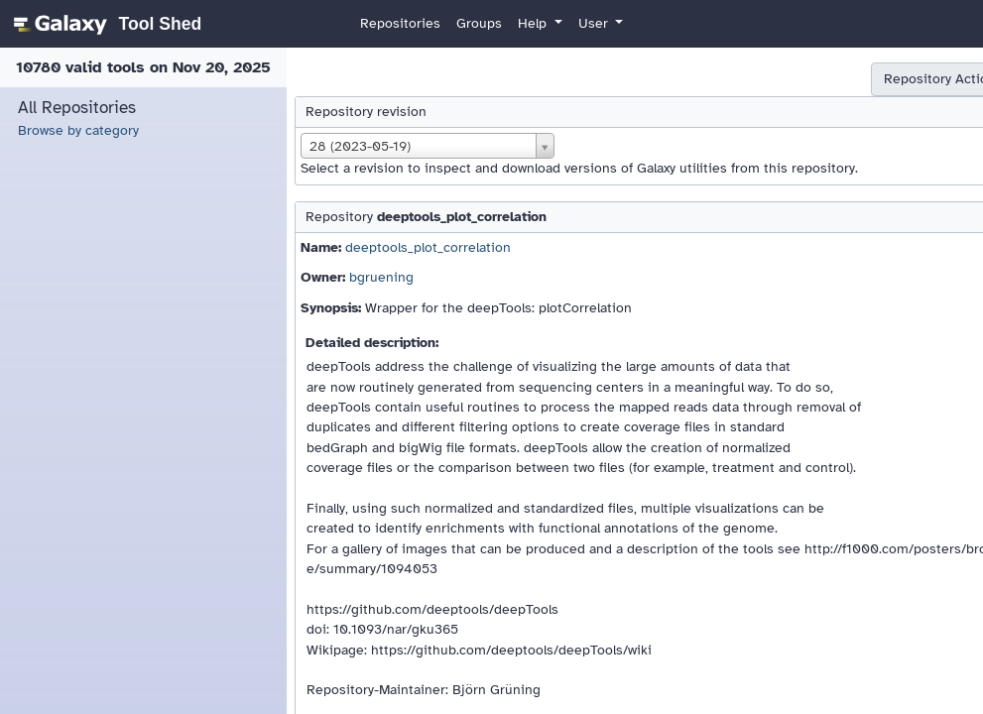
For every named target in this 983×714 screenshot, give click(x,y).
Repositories (400, 23)
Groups (479, 23)
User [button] (595, 23)
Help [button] (534, 23)
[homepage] (104, 24)
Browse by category (78, 130)
